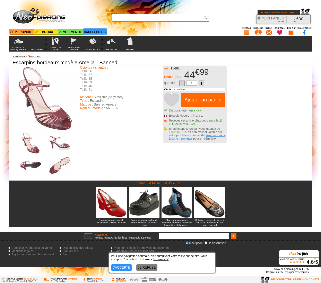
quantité (170, 83)
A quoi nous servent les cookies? (32, 254)
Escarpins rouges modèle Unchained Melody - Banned (111, 221)
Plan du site (70, 251)
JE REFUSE (147, 267)
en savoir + (161, 259)
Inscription (194, 243)
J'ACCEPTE (121, 267)
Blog (66, 254)
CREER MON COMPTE (287, 12)
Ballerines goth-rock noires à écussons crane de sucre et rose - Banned (209, 222)
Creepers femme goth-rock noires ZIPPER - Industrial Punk (144, 222)
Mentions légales (22, 251)
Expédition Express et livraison (134, 251)
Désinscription (215, 243)
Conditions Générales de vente (31, 247)
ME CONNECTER (268, 12)
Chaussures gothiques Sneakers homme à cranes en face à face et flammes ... (177, 222)
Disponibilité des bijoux (78, 247)
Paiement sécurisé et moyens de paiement (142, 247)
